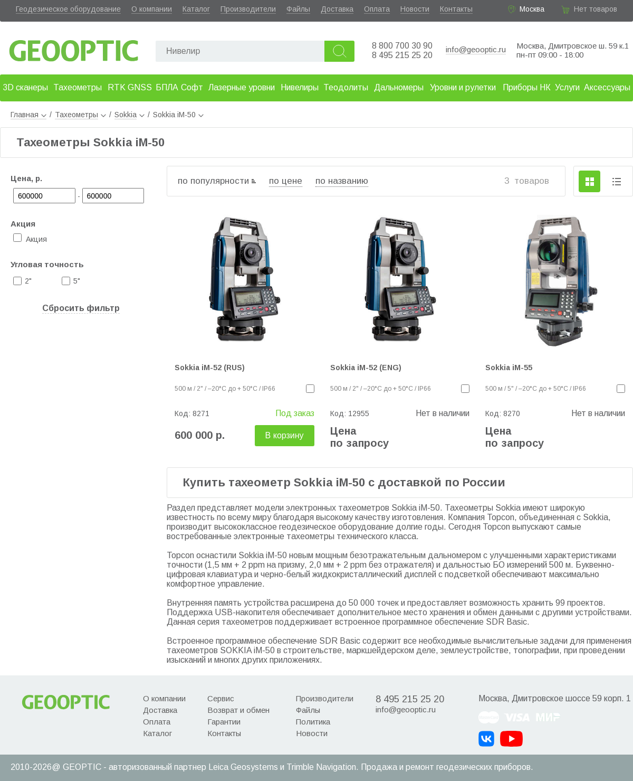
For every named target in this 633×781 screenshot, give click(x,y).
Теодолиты (345, 87)
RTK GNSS (130, 87)
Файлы (298, 9)
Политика (313, 721)
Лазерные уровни (241, 87)
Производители (248, 9)
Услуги (567, 87)
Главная (28, 114)
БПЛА (167, 87)
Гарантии (224, 721)
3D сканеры (25, 87)
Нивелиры (300, 87)
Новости (414, 9)
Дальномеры (399, 87)
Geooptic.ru (74, 48)
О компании (151, 9)
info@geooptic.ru (476, 49)
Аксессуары (607, 87)
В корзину (284, 435)
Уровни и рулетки (463, 87)
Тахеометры (77, 87)
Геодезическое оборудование (68, 9)
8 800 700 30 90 (402, 45)
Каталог (196, 9)
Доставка (337, 9)
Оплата (377, 9)
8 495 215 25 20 (402, 55)
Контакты (456, 9)
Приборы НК (527, 87)
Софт (192, 87)
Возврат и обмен (238, 709)
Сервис (220, 698)
